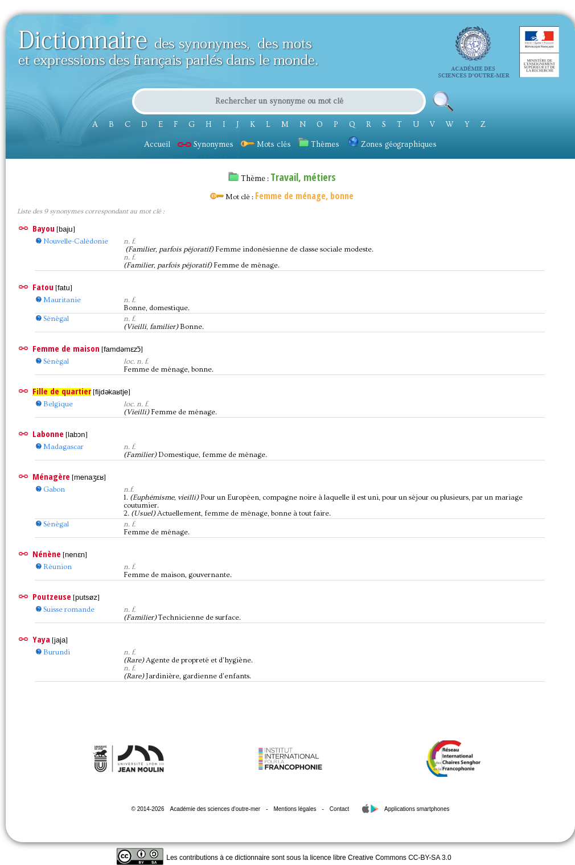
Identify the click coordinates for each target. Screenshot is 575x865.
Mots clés (266, 144)
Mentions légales (294, 809)
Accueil (157, 144)
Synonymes (205, 144)
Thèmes (318, 144)
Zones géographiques (392, 144)
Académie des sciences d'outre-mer (215, 809)
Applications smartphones (417, 809)
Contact (339, 809)
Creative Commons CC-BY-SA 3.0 (399, 858)
